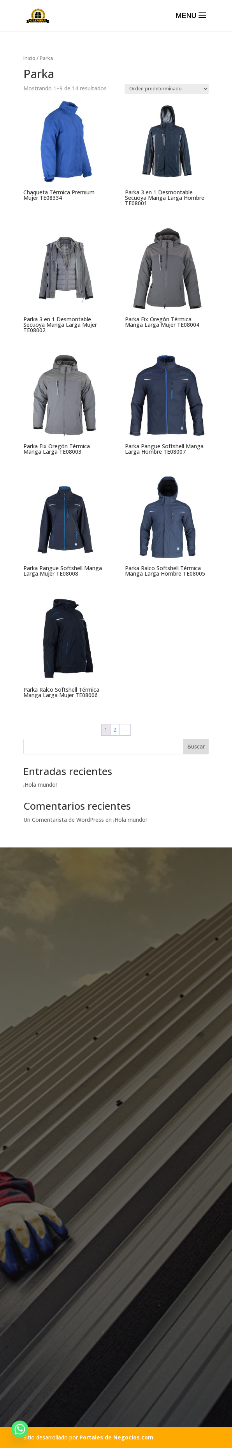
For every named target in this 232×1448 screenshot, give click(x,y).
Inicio (29, 58)
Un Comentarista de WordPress (63, 819)
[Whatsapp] (19, 1429)
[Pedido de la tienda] (167, 89)
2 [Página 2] (114, 729)
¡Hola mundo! (40, 784)
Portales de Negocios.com (116, 1437)
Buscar (196, 746)
